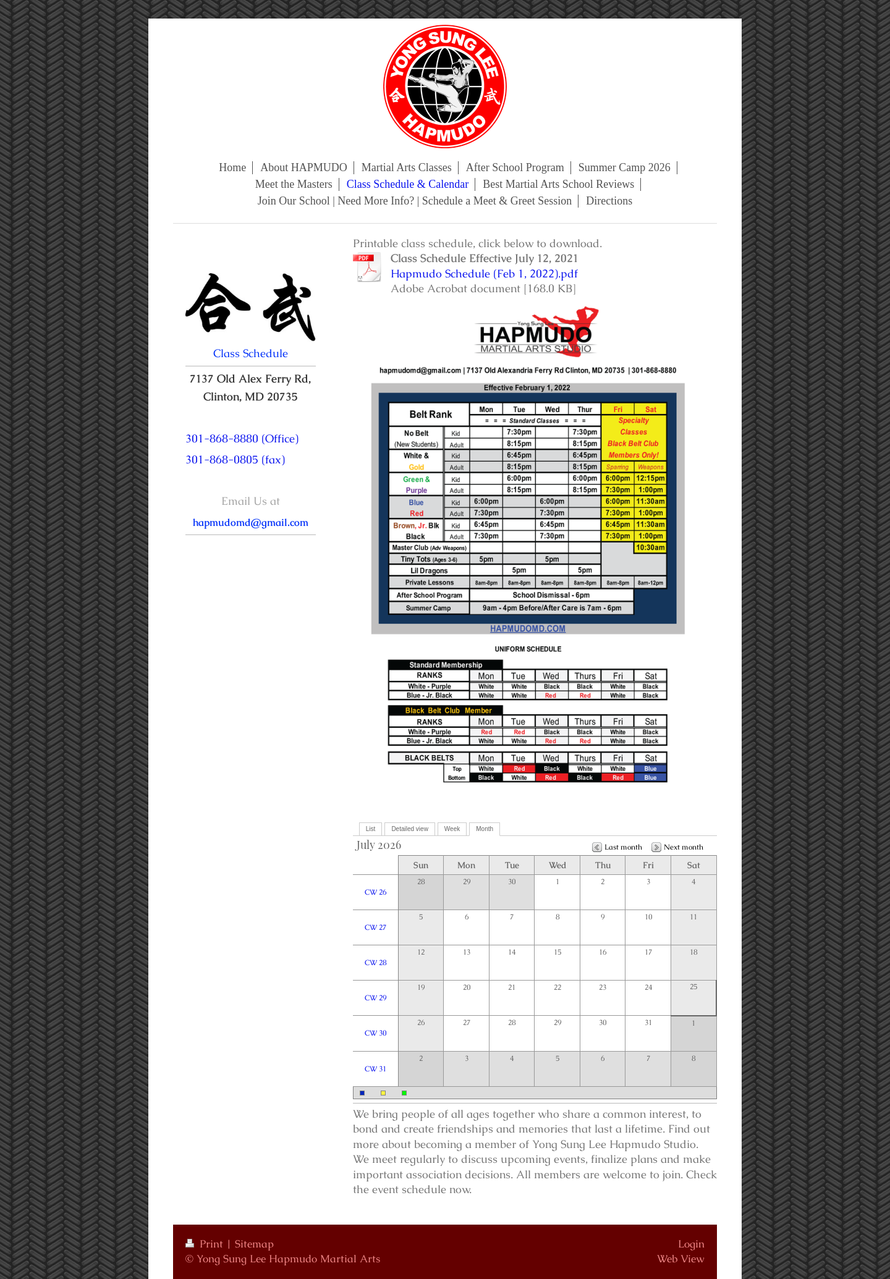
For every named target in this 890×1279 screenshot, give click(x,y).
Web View (681, 1258)
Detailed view (409, 828)
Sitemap (254, 1244)
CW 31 (375, 1069)
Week (452, 828)
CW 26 (375, 892)
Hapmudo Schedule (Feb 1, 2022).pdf (484, 273)
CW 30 (375, 1033)
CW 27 (375, 927)
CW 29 (375, 998)
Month (484, 828)
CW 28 (375, 963)
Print (205, 1244)
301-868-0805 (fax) (235, 459)
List (371, 828)
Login (691, 1244)
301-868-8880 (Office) (242, 438)
